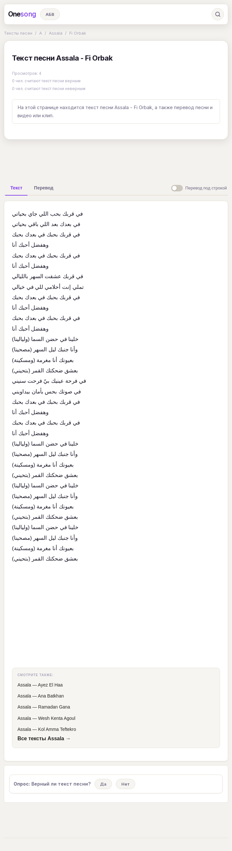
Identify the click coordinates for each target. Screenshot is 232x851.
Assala (55, 33)
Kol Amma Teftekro (57, 729)
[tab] (16, 188)
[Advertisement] (116, 159)
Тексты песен (18, 33)
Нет (125, 784)
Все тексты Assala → (44, 738)
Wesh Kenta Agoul (56, 718)
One (22, 14)
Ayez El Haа (50, 684)
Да (103, 784)
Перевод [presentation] (43, 187)
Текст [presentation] (16, 187)
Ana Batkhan (51, 695)
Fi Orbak (77, 33)
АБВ (50, 14)
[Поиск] (218, 14)
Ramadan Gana (54, 706)
